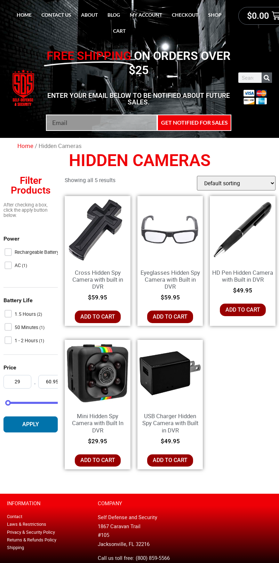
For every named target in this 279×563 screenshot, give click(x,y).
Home (24, 15)
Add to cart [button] (97, 316)
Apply (30, 424)
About (89, 15)
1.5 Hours (26, 314)
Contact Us (56, 15)
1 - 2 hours (27, 340)
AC (18, 265)
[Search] (267, 77)
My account (146, 15)
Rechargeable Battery (37, 252)
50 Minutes (27, 327)
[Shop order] (236, 183)
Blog (113, 15)
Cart (119, 31)
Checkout (185, 15)
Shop (215, 15)
